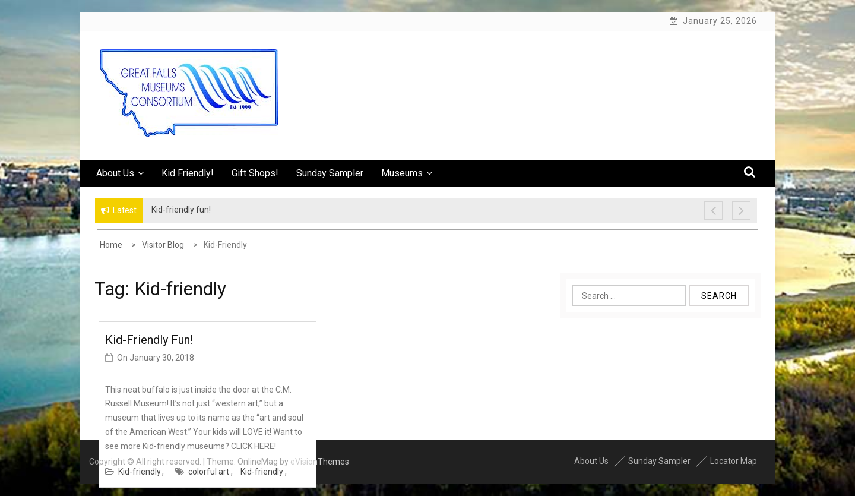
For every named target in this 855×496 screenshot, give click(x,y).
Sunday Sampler (329, 173)
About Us (120, 173)
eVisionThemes (319, 461)
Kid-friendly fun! (149, 340)
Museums (406, 173)
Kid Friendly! (188, 173)
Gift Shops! (255, 173)
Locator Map (733, 461)
